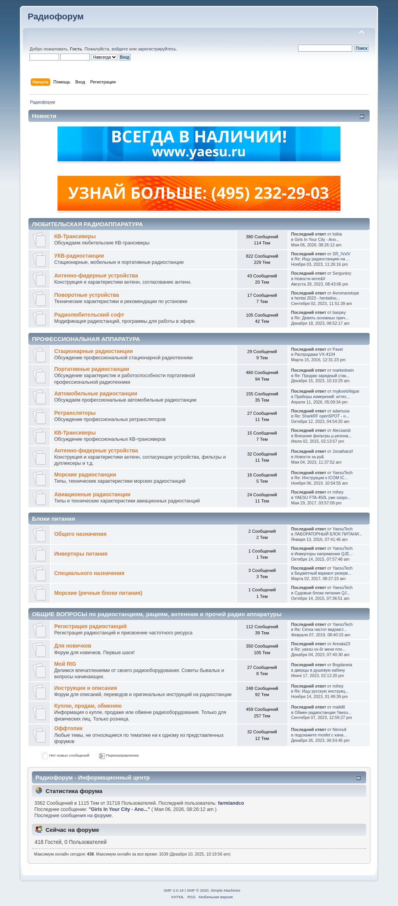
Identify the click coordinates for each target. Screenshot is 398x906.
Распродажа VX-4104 (315, 354)
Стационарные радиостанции (93, 351)
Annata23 (341, 643)
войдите (120, 49)
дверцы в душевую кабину (320, 670)
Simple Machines (225, 890)
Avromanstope (346, 293)
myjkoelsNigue (346, 391)
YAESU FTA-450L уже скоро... (323, 497)
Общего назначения (80, 534)
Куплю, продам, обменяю (88, 706)
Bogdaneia (343, 664)
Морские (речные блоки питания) (98, 593)
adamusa (341, 411)
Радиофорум (56, 16)
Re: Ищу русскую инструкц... (322, 691)
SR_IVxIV (342, 253)
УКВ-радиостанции (79, 256)
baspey (339, 312)
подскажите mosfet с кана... (321, 735)
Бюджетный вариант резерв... (323, 573)
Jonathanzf (343, 451)
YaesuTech (343, 472)
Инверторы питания (80, 554)
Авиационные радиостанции (92, 494)
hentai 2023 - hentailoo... (317, 298)
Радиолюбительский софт (89, 315)
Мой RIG (65, 664)
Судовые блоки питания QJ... (322, 593)
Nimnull (339, 729)
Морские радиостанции (85, 475)
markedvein (343, 370)
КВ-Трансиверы (75, 236)
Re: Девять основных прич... (322, 317)
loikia (337, 234)
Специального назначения (89, 573)
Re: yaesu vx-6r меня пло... (320, 649)
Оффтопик (68, 728)
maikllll (339, 707)
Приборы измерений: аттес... (322, 396)
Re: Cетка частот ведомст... (321, 629)
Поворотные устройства (86, 295)
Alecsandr (342, 430)
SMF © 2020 (198, 890)
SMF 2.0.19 (174, 890)
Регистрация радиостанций (90, 626)
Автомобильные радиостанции (95, 394)
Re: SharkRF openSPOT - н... (322, 416)
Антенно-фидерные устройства (96, 276)
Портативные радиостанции (91, 369)
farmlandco (231, 803)
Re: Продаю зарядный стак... (322, 375)
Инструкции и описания (85, 688)
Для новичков (72, 646)
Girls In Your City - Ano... (317, 239)
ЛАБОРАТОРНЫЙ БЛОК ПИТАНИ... (328, 534)
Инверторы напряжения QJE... (324, 553)
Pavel (338, 349)
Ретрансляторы (75, 413)
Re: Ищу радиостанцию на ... (322, 258)
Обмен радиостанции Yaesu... (323, 712)
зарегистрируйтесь (157, 49)
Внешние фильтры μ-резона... (323, 435)
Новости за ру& (309, 456)
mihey (338, 492)
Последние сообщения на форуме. (73, 815)
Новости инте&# (310, 278)
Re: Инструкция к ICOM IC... (321, 477)
